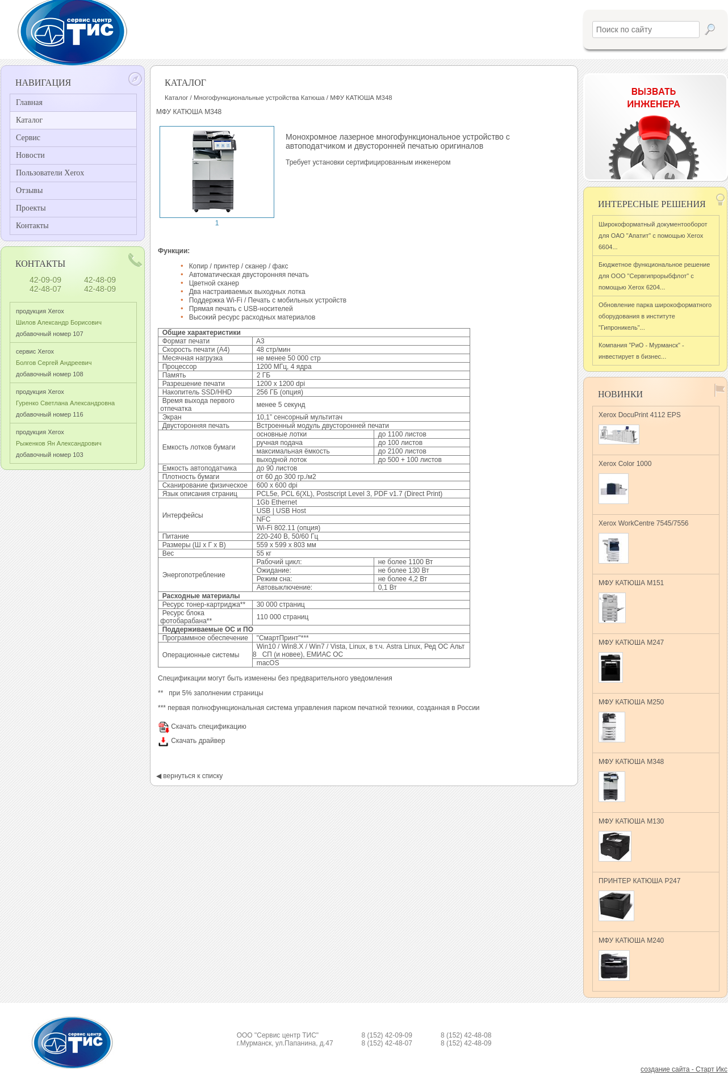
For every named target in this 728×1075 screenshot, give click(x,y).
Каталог (29, 120)
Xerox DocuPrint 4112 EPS (640, 427)
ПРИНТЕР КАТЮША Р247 (639, 899)
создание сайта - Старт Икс (684, 1069)
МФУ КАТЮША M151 (631, 601)
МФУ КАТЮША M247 (631, 661)
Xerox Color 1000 (625, 482)
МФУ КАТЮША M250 (631, 720)
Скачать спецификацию (202, 726)
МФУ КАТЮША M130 (631, 839)
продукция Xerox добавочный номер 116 (65, 403)
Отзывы (29, 190)
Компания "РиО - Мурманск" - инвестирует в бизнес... (641, 351)
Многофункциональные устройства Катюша (259, 97)
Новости (30, 155)
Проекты (31, 208)
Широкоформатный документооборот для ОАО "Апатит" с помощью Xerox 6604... (653, 235)
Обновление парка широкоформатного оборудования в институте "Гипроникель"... (655, 316)
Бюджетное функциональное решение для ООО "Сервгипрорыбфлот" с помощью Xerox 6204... (654, 276)
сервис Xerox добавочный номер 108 (53, 362)
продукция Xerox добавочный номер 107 (59, 322)
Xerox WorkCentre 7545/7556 (644, 541)
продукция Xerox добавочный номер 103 (59, 443)
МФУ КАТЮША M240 (631, 959)
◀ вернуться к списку (189, 776)
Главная (29, 102)
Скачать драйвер (191, 741)
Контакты (32, 225)
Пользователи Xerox (50, 173)
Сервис (28, 137)
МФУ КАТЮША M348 (631, 780)
